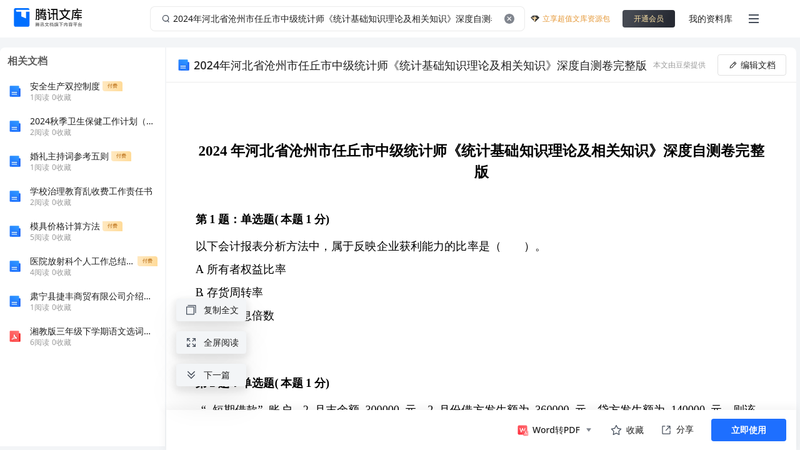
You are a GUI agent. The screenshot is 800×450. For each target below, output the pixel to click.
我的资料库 (710, 18)
